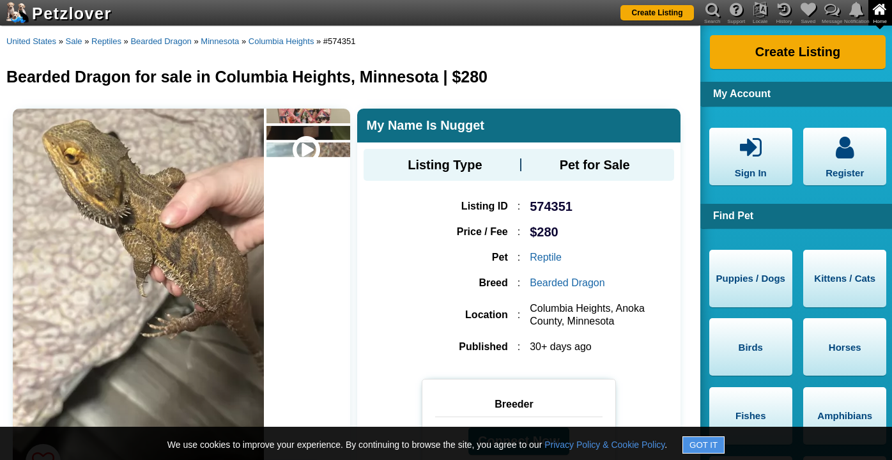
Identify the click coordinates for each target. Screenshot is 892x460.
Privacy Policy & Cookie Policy (604, 445)
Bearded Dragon (160, 41)
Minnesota (220, 41)
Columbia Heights (281, 41)
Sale (74, 41)
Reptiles (106, 41)
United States (31, 41)
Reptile (546, 257)
